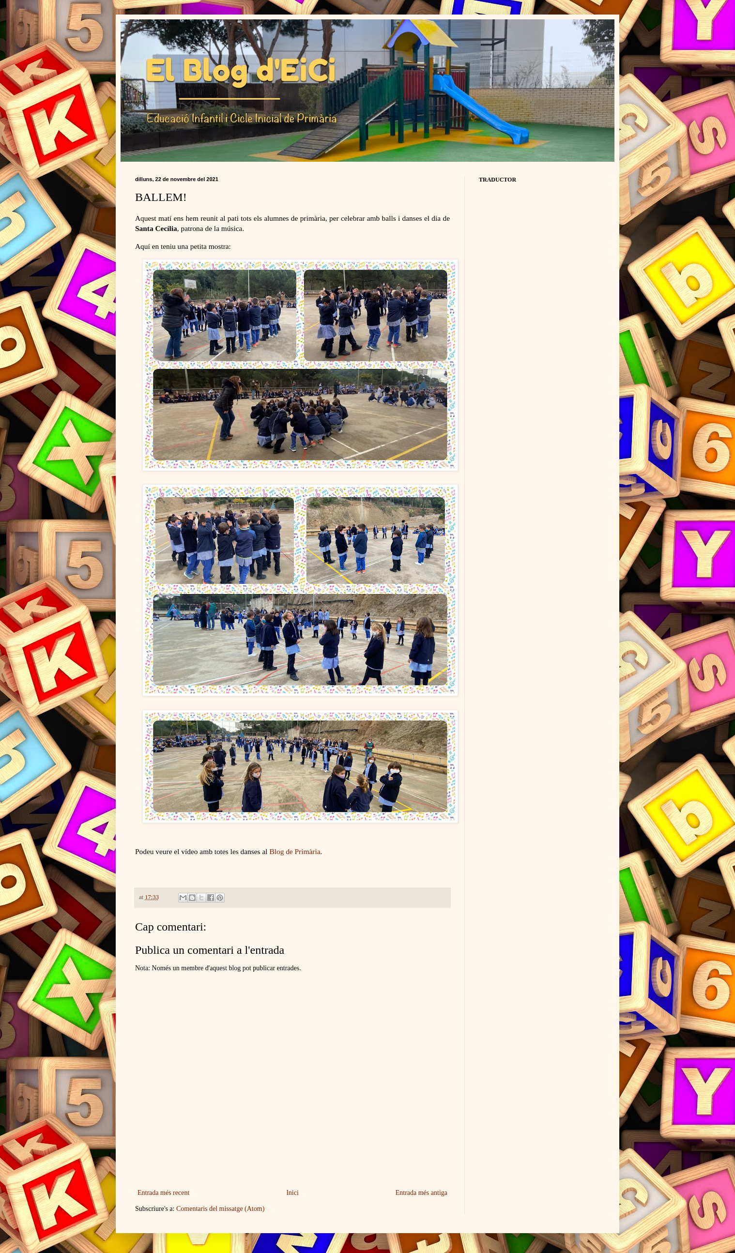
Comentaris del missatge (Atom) (220, 1208)
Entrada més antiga (421, 1192)
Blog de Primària (294, 851)
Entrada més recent (163, 1192)
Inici (292, 1192)
